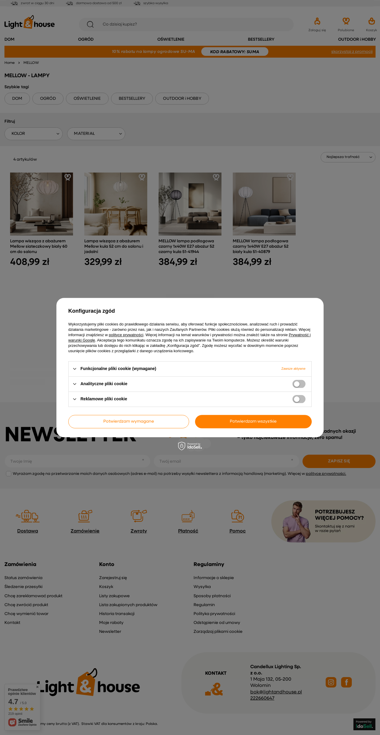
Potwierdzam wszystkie (253, 421)
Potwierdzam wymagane (128, 421)
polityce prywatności (126, 335)
